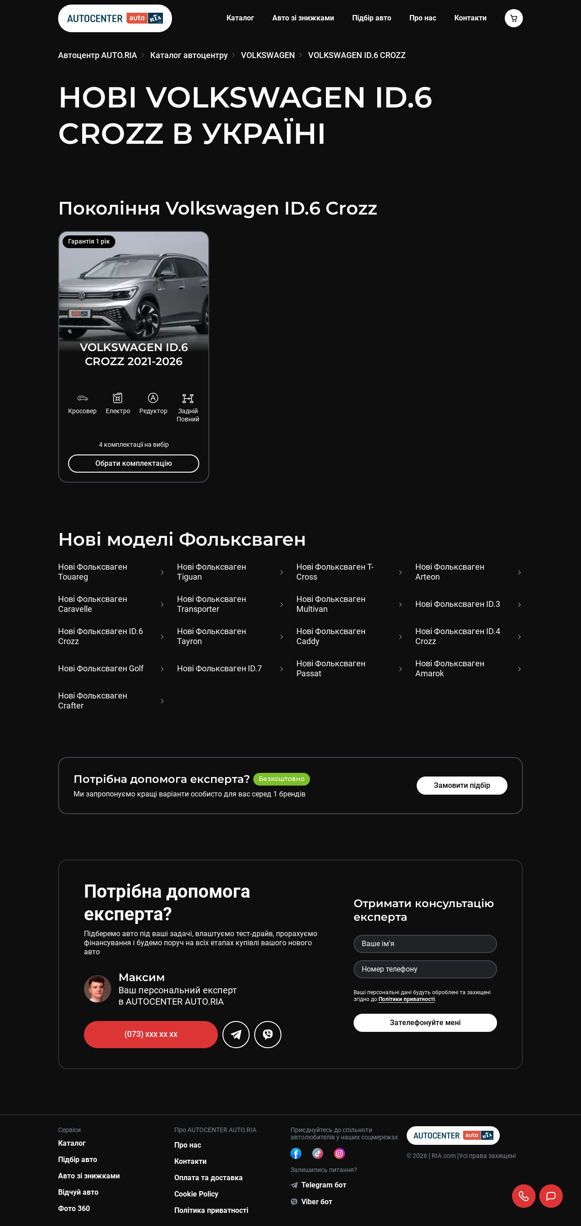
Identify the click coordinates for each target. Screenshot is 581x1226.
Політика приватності (211, 1210)
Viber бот (316, 1201)
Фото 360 (74, 1208)
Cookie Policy (196, 1194)
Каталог (240, 18)
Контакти (190, 1161)
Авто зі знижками (303, 18)
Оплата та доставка (208, 1177)
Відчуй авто (78, 1192)
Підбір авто (371, 18)
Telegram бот (323, 1185)
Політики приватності (407, 999)
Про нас (422, 18)
